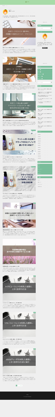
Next (21, 390)
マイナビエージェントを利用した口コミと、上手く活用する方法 (18, 307)
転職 (34, 244)
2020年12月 (39, 139)
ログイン (39, 182)
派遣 (40, 69)
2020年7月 (39, 146)
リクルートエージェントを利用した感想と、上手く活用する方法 (18, 343)
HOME (4, 5)
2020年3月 (39, 153)
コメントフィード (40, 187)
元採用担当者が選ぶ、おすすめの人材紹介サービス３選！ (16, 271)
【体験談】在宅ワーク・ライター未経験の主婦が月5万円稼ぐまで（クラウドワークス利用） (18, 86)
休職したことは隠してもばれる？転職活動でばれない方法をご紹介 (45, 110)
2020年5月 (39, 148)
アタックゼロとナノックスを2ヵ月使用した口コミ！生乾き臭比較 (18, 198)
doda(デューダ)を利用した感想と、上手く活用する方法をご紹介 (18, 380)
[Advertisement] (44, 15)
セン (6, 5)
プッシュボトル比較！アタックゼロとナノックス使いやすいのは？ (19, 161)
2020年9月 (39, 144)
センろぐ (30, 401)
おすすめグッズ (33, 135)
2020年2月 (39, 155)
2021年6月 (39, 137)
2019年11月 (39, 157)
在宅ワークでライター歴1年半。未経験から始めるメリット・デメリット (19, 48)
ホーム (27, 399)
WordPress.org (40, 189)
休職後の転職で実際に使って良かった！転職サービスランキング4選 (19, 234)
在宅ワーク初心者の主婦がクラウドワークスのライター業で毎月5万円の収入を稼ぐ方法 (19, 124)
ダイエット (41, 76)
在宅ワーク (33, 97)
